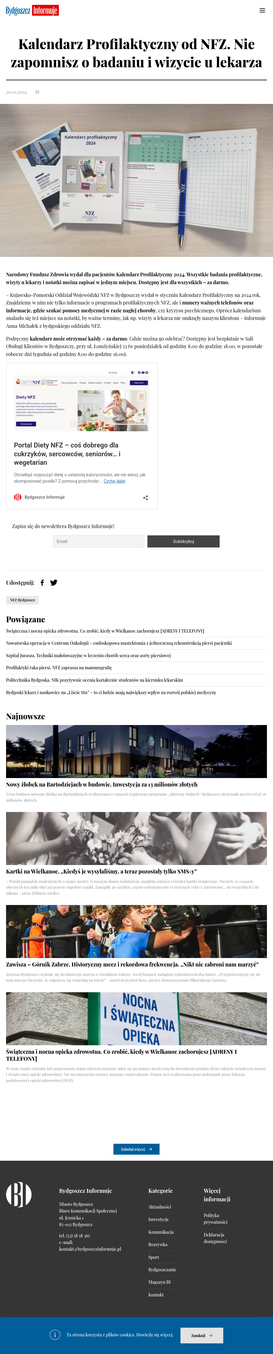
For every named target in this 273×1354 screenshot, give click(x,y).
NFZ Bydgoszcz (22, 599)
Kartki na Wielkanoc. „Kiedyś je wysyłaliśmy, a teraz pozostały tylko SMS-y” (101, 871)
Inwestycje (158, 1219)
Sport (153, 1257)
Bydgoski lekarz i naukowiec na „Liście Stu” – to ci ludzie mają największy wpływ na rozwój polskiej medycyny (111, 692)
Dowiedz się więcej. (155, 1335)
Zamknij (198, 1335)
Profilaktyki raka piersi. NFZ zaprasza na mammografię (59, 667)
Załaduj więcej (133, 1149)
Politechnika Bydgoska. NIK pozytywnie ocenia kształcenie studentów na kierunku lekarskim (94, 680)
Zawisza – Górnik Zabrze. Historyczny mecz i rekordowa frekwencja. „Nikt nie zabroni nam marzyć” (132, 964)
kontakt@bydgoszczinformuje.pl (90, 1249)
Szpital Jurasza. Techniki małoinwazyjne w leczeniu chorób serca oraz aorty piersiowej (88, 655)
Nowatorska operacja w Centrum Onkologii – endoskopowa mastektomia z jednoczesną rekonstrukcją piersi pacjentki (119, 643)
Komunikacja (161, 1232)
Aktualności (159, 1207)
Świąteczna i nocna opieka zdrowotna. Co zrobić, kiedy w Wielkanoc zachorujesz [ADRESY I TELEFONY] (105, 631)
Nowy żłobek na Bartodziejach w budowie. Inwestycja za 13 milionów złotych (101, 784)
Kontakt (155, 1295)
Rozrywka (157, 1244)
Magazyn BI (159, 1282)
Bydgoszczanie (162, 1269)
